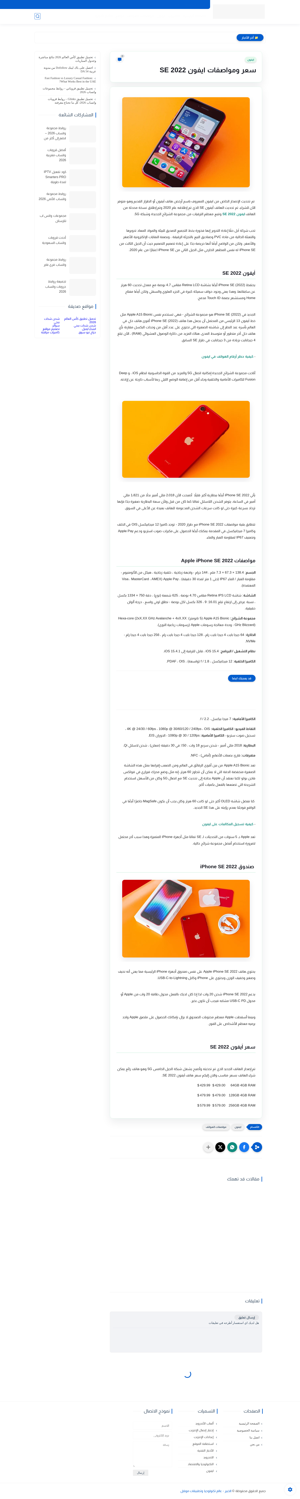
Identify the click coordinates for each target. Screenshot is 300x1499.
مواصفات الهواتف (140, 16)
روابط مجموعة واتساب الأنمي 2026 (52, 196)
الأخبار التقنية (103, 16)
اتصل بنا (174, 4)
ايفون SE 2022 (233, 214)
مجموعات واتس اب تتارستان (53, 218)
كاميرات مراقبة (50, 332)
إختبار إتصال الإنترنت (201, 1430)
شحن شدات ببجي (85, 325)
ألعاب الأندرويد (204, 1423)
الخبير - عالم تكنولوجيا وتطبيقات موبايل (206, 1491)
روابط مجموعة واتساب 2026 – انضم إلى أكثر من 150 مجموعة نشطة (52, 133)
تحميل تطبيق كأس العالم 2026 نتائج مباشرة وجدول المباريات (67, 59)
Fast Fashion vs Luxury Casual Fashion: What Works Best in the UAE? (70, 80)
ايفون (161, 16)
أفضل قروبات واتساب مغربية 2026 (56, 155)
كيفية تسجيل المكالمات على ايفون (227, 824)
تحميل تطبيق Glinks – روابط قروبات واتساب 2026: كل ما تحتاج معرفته (72, 100)
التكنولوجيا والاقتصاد (201, 1464)
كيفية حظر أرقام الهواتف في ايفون (227, 356)
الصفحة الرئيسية (194, 16)
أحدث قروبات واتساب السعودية (54, 240)
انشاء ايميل (89, 329)
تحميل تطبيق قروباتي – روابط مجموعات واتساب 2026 (69, 90)
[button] (244, 1147)
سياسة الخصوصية (195, 4)
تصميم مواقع (51, 329)
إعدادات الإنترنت (204, 1437)
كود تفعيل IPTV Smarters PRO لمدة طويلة (55, 177)
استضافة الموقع (203, 1443)
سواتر (56, 325)
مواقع (119, 16)
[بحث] (37, 16)
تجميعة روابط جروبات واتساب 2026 (55, 286)
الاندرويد (174, 16)
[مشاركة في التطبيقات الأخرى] (208, 1147)
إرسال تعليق (246, 1317)
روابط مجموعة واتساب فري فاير (55, 262)
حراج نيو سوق (87, 332)
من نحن (159, 4)
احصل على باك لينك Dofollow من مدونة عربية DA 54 (70, 69)
